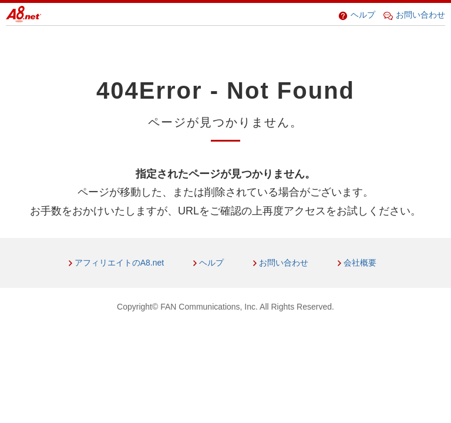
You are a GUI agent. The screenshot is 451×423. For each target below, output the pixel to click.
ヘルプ (356, 14)
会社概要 (360, 262)
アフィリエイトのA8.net (119, 262)
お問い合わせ (414, 14)
